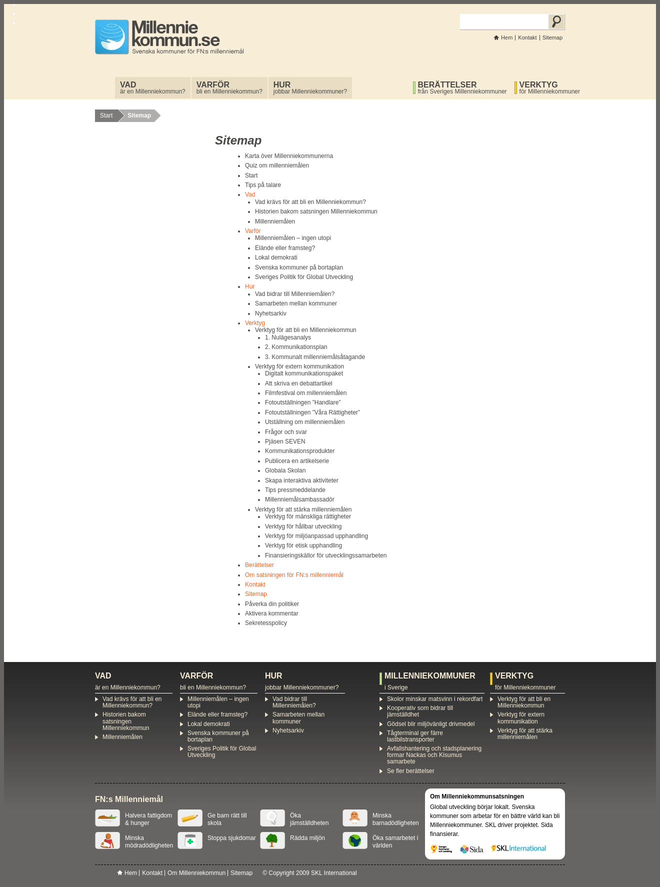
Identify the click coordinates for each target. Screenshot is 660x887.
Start (106, 115)
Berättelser (259, 565)
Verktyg (255, 323)
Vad (250, 194)
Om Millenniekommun (197, 873)
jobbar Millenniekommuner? (310, 87)
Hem (506, 37)
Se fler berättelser (410, 771)
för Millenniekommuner (550, 87)
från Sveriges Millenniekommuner (462, 87)
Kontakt (527, 37)
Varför (253, 231)
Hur (249, 286)
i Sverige (432, 681)
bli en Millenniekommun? (229, 87)
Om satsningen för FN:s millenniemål (294, 575)
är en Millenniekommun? (153, 87)
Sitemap (552, 37)
